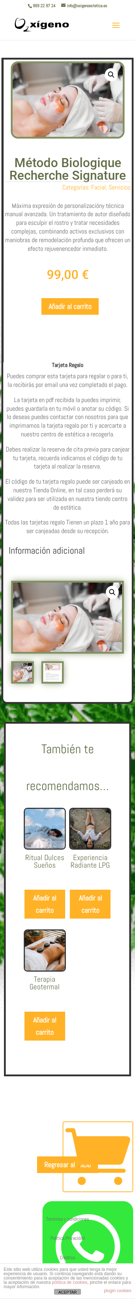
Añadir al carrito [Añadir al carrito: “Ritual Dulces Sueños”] (44, 940)
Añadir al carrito (70, 306)
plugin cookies (117, 1290)
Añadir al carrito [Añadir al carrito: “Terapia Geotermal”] (44, 1062)
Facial (98, 187)
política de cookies (69, 1282)
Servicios (120, 187)
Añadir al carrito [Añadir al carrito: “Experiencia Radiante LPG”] (90, 940)
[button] (111, 74)
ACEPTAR (67, 1292)
